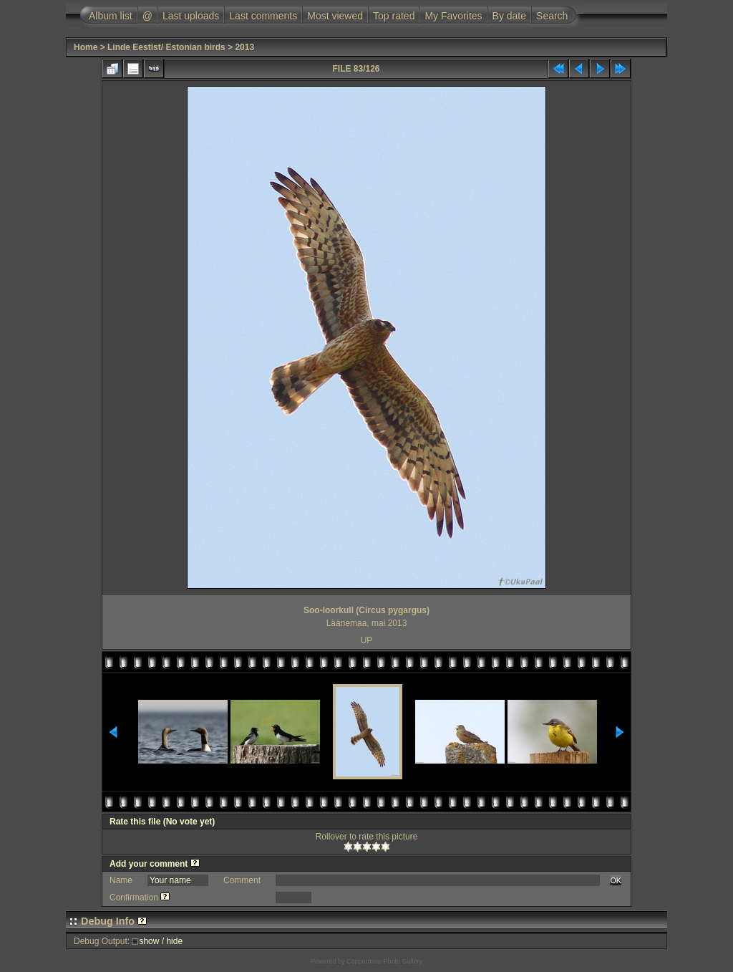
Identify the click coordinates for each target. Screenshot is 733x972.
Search (552, 15)
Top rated (393, 15)
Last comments (263, 15)
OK (615, 880)
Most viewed (335, 15)
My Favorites (453, 15)
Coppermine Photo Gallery (384, 961)
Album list (110, 15)
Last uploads (190, 15)
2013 (244, 47)
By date (509, 15)
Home (85, 47)
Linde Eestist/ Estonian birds (166, 47)
